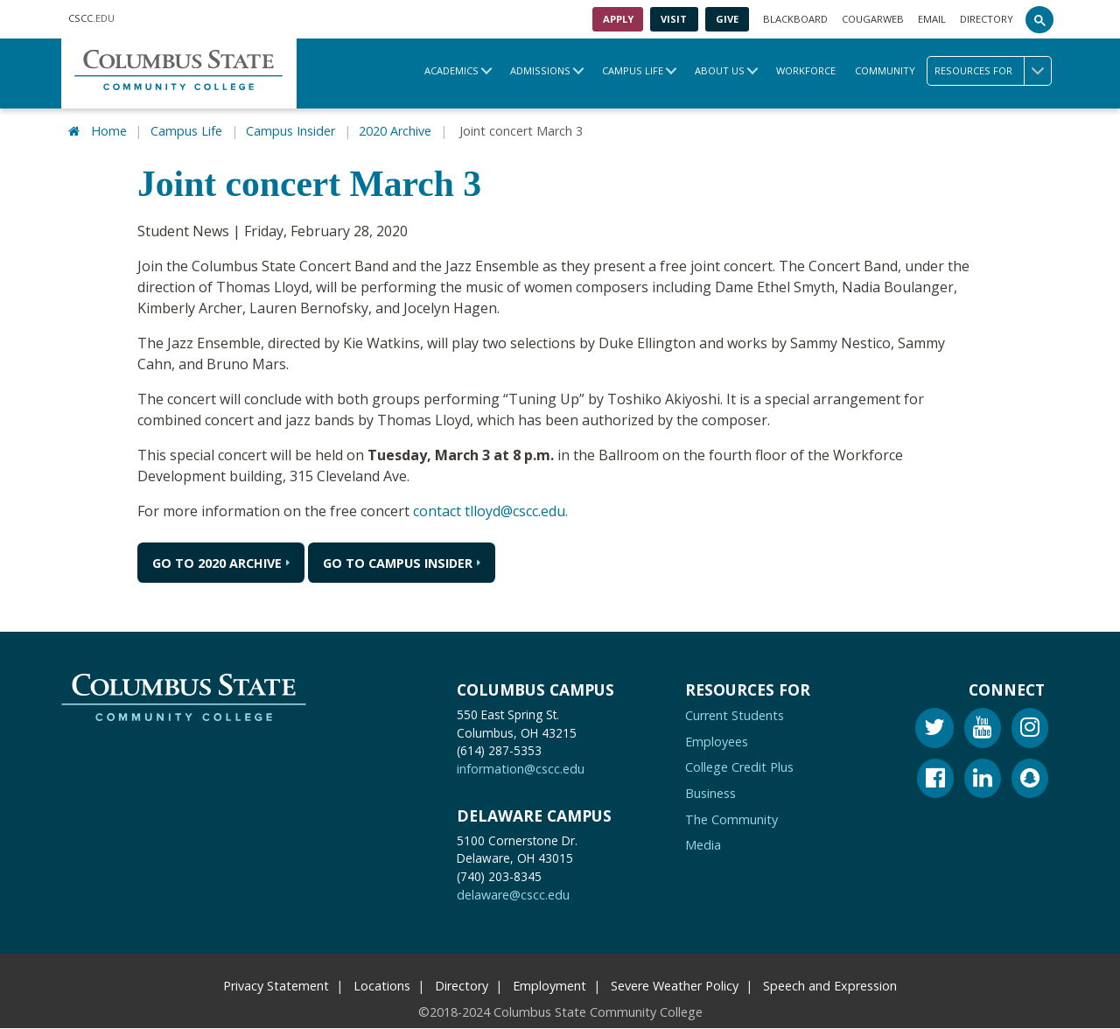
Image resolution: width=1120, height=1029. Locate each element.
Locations (382, 985)
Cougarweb (873, 18)
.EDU (91, 19)
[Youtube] (982, 730)
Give (727, 18)
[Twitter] (934, 730)
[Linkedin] (982, 781)
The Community (731, 819)
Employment (549, 985)
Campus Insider (290, 130)
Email (932, 18)
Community (885, 70)
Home (109, 130)
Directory (986, 18)
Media (703, 844)
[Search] (1039, 19)
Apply (618, 18)
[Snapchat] (1030, 781)
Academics (451, 70)
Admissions (540, 70)
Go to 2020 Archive (217, 563)
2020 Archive (395, 130)
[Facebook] (935, 781)
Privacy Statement (276, 985)
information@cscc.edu (520, 769)
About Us (720, 70)
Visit (674, 18)
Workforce (806, 70)
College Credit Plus (739, 768)
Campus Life (632, 70)
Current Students (734, 715)
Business (710, 793)
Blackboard (795, 18)
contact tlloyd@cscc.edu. (490, 511)
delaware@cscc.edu (513, 894)
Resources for (992, 71)
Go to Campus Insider (397, 563)
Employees (716, 741)
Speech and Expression (830, 985)
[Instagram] (1030, 730)
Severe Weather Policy (674, 985)
